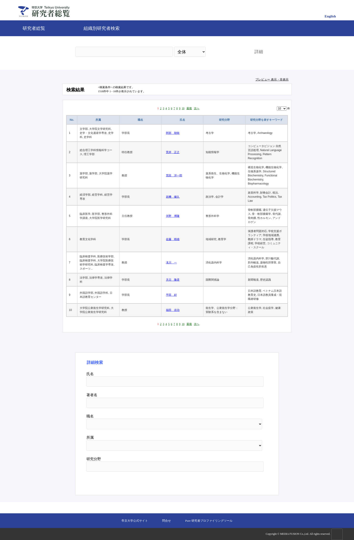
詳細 (258, 51)
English (330, 16)
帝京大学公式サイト (134, 520)
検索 (226, 51)
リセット (252, 481)
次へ (196, 108)
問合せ (166, 520)
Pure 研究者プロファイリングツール (208, 520)
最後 (189, 108)
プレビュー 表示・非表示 (272, 79)
